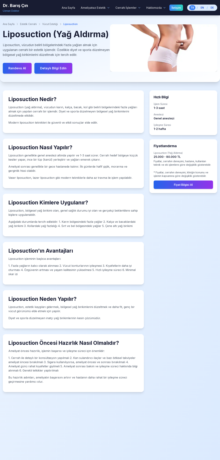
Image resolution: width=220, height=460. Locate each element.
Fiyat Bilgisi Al (183, 184)
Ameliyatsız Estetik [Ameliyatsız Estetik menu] (95, 7)
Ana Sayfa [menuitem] (68, 7)
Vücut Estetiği (50, 24)
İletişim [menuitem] (176, 7)
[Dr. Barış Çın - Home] (15, 8)
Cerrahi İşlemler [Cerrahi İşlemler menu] (128, 7)
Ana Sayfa (8, 24)
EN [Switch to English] (202, 7)
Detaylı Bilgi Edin (53, 68)
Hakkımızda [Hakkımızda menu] (156, 7)
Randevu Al (17, 68)
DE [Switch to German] (212, 7)
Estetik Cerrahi (28, 24)
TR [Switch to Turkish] (192, 7)
